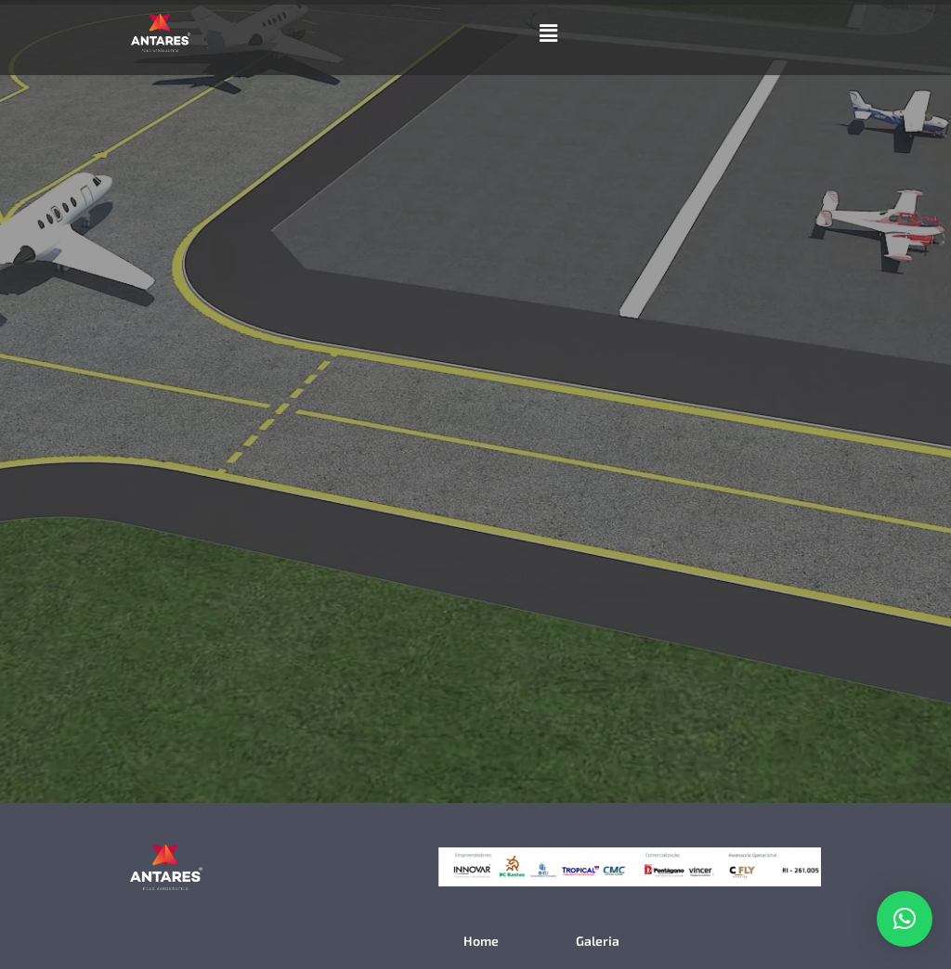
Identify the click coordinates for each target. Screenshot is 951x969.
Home (481, 941)
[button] (548, 32)
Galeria (597, 941)
